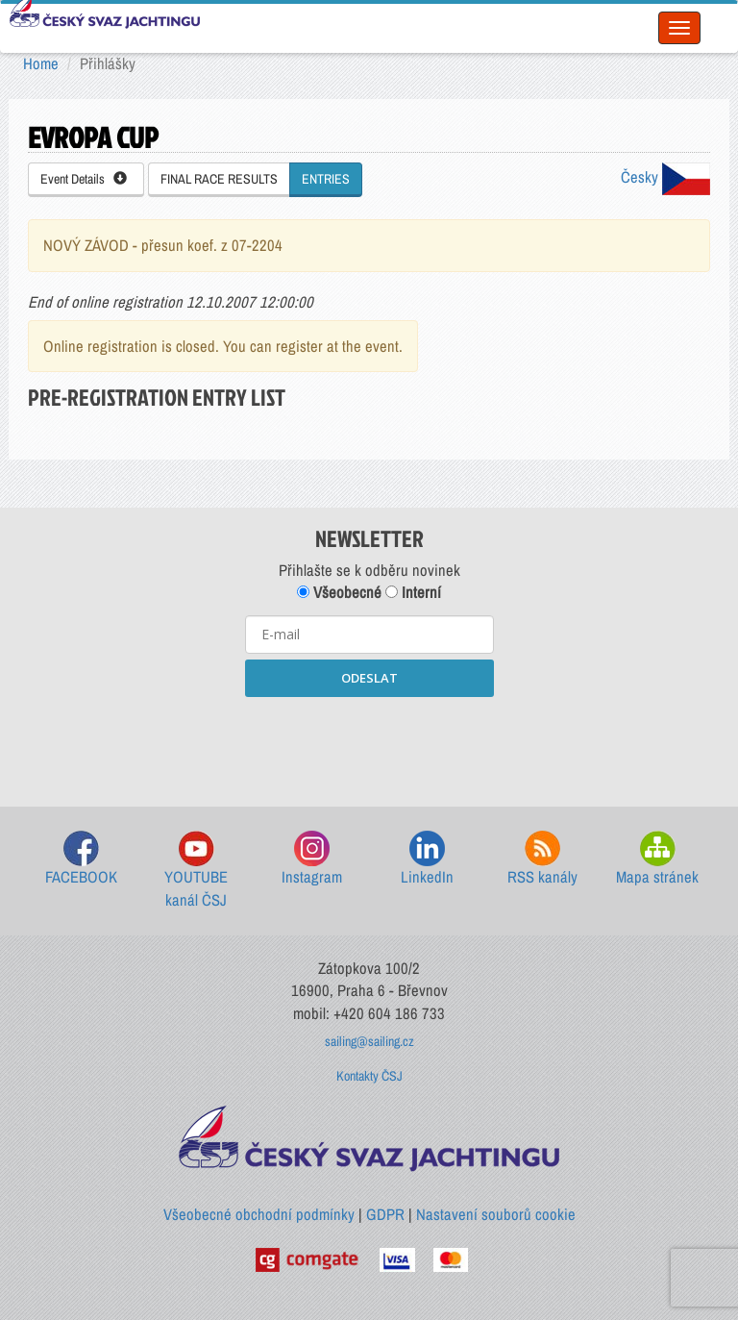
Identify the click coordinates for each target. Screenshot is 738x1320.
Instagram (312, 859)
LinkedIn (427, 859)
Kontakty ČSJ (369, 1075)
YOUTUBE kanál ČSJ (196, 870)
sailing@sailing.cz (369, 1041)
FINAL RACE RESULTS (219, 178)
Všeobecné (339, 592)
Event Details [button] (83, 178)
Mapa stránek (657, 859)
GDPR (385, 1214)
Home (41, 63)
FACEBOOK (81, 859)
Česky (665, 176)
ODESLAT (369, 677)
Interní (413, 592)
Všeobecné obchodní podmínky (259, 1214)
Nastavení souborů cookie (496, 1214)
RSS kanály (542, 859)
